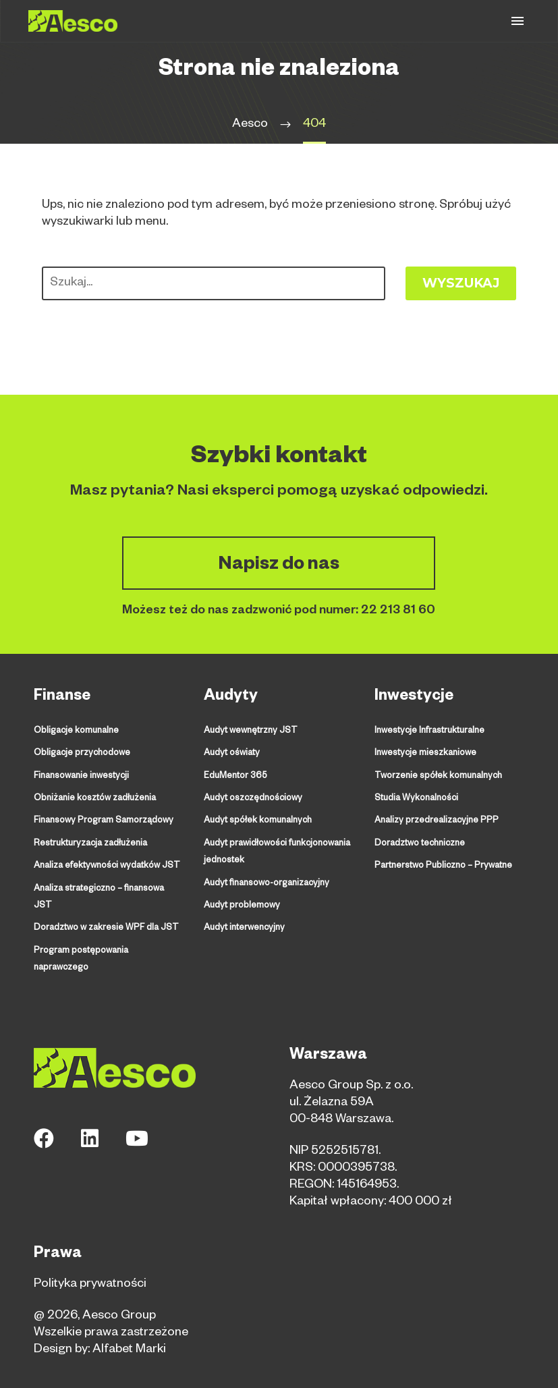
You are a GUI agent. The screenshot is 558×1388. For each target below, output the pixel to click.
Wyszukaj (460, 283)
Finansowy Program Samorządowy (102, 820)
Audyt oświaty (231, 753)
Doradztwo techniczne (419, 843)
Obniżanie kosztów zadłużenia (94, 798)
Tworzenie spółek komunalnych (437, 776)
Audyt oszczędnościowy (252, 798)
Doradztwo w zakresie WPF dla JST (105, 909)
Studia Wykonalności (415, 798)
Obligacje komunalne (76, 731)
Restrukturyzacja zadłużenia (90, 843)
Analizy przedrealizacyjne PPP (434, 820)
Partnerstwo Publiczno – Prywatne (441, 865)
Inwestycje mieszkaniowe (425, 753)
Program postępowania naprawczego (81, 940)
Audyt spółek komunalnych (257, 820)
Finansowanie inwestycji (81, 776)
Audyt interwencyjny (243, 926)
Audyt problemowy (241, 904)
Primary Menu (517, 21)
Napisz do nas (278, 566)
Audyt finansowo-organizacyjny (265, 882)
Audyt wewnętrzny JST (250, 731)
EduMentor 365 (235, 776)
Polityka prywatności (90, 1265)
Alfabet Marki (129, 1330)
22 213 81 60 (398, 611)
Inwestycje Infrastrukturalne (429, 731)
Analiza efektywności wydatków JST (106, 865)
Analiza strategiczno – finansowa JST (109, 887)
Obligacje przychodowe (82, 753)
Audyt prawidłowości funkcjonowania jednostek (277, 851)
